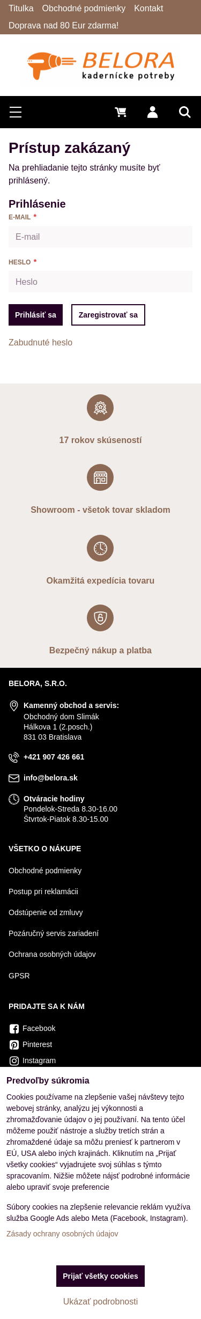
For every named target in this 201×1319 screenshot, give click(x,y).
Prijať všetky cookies (100, 1276)
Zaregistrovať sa (108, 315)
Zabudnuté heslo (40, 342)
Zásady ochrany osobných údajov (62, 1233)
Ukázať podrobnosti (100, 1301)
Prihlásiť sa (35, 315)
